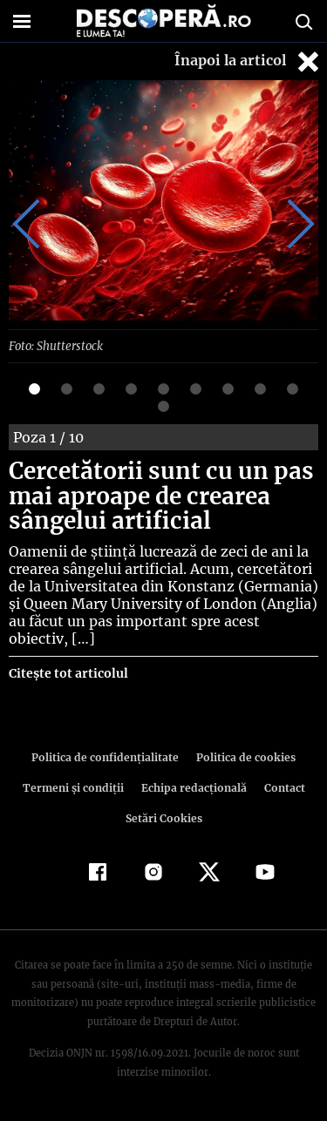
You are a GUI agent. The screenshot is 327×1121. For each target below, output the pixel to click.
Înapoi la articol (248, 61)
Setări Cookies (164, 817)
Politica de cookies (243, 756)
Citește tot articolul (67, 672)
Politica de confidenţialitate (108, 756)
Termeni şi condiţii (75, 786)
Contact (282, 786)
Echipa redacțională (192, 786)
